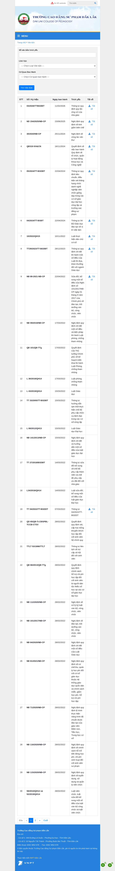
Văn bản (31, 42)
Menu (22, 36)
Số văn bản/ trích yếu (28, 50)
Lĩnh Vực (23, 61)
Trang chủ (21, 42)
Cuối (46, 820)
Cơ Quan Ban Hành (27, 72)
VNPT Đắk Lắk (35, 858)
